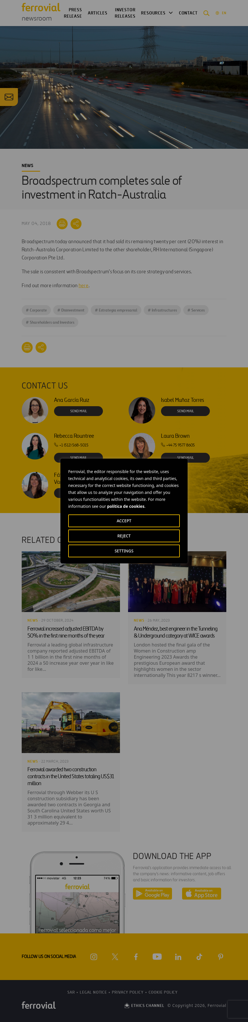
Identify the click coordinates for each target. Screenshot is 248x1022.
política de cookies (125, 506)
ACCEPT (124, 520)
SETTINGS (123, 551)
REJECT (124, 536)
